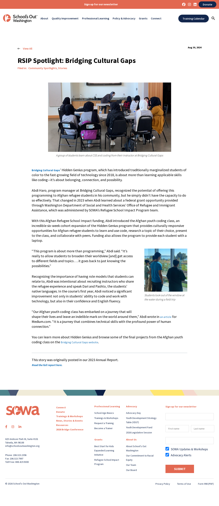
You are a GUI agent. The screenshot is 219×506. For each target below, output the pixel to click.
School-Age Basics (104, 412)
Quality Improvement (65, 18)
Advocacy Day (133, 412)
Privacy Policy (162, 483)
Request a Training (104, 423)
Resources (62, 425)
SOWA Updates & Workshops (189, 449)
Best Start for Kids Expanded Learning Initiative (104, 450)
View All (25, 48)
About (44, 18)
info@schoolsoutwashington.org (22, 445)
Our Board (131, 470)
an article (167, 316)
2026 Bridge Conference (69, 429)
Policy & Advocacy (124, 18)
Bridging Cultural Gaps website (83, 342)
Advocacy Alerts (181, 455)
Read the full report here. (51, 364)
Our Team (131, 465)
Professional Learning (95, 18)
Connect (156, 18)
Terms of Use (184, 483)
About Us (131, 439)
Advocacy (131, 406)
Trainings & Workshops (69, 416)
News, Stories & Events (69, 420)
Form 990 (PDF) (206, 483)
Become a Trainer (103, 428)
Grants (143, 18)
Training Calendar (194, 18)
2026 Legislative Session (139, 432)
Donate (207, 4)
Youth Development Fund (139, 427)
